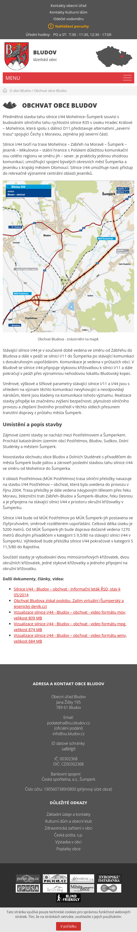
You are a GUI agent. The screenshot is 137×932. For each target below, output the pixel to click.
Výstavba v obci (68, 841)
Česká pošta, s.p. (68, 835)
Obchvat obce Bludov (50, 90)
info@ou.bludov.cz (68, 733)
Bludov (45, 52)
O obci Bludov (20, 90)
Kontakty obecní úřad (68, 5)
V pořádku (68, 926)
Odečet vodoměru (68, 18)
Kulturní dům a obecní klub (68, 821)
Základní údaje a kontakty (68, 814)
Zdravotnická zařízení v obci (69, 828)
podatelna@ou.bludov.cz (68, 723)
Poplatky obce (68, 848)
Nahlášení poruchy (72, 26)
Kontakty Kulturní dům (69, 12)
